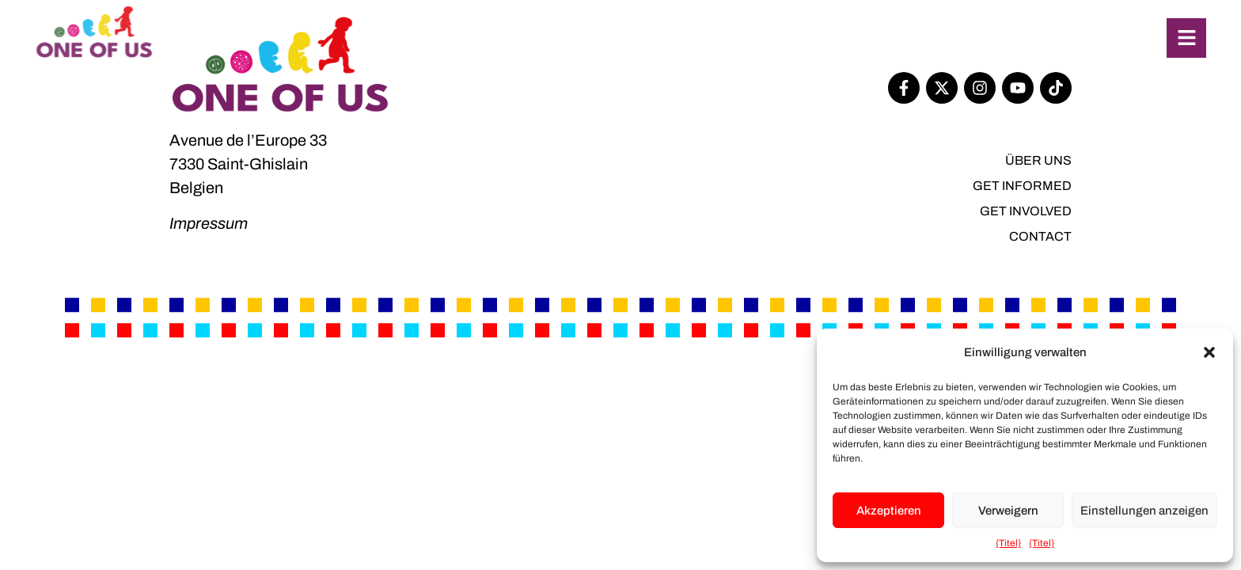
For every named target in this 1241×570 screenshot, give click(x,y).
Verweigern (1008, 510)
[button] (1209, 352)
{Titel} (1008, 543)
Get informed (1022, 185)
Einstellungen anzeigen (1144, 510)
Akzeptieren (888, 510)
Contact (1040, 236)
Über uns (1038, 160)
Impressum (208, 223)
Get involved (1026, 211)
